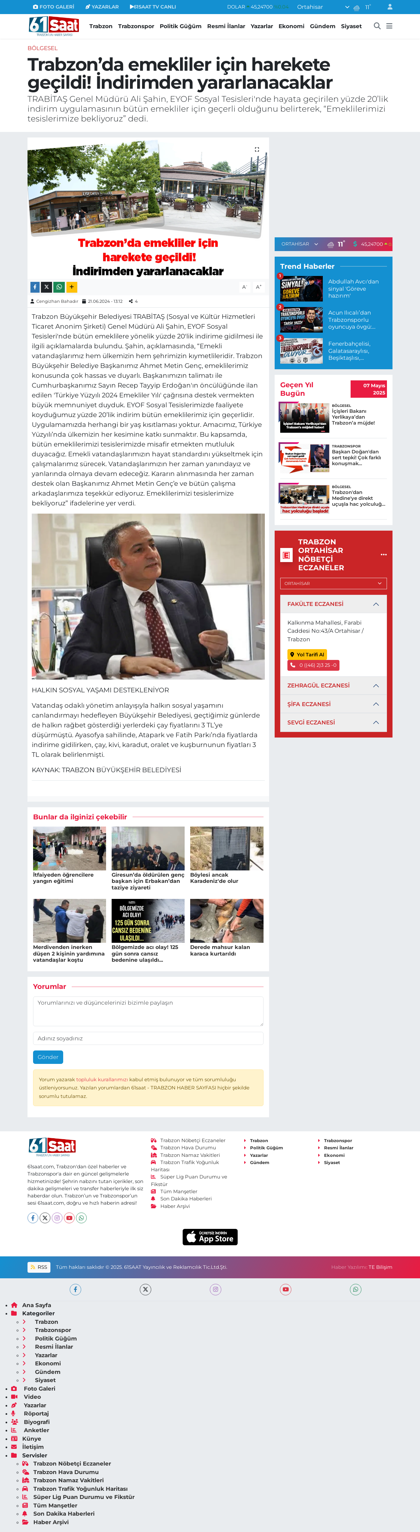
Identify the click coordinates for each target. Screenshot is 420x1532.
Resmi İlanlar (226, 26)
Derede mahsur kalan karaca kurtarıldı (220, 950)
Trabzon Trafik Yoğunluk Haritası (75, 1489)
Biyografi (30, 1422)
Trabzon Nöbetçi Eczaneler (188, 1140)
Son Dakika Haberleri (181, 1199)
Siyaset (351, 26)
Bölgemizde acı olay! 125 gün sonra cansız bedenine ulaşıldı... (145, 953)
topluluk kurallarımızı (102, 1080)
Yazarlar (262, 26)
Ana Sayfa (31, 1305)
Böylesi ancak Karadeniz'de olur (214, 878)
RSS (39, 1267)
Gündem (323, 26)
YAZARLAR (102, 7)
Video (26, 1397)
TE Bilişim (381, 1267)
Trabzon (101, 26)
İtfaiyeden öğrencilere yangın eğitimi (63, 878)
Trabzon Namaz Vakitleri (185, 1155)
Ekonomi (291, 26)
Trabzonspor (136, 26)
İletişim (27, 1447)
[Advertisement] (334, 183)
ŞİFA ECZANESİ (309, 704)
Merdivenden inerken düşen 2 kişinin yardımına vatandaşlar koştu (69, 953)
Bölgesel (42, 48)
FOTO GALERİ (53, 7)
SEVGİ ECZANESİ (311, 722)
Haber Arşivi (170, 1206)
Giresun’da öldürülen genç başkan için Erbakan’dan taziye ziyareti (148, 881)
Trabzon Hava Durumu (183, 1148)
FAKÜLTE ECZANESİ (315, 604)
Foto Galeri (33, 1388)
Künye (26, 1438)
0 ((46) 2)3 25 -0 (313, 665)
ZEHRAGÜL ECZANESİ (318, 685)
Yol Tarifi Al (307, 655)
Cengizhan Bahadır (57, 301)
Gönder (48, 1057)
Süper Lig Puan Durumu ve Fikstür (78, 1497)
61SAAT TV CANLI (153, 7)
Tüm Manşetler (174, 1192)
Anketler (30, 1430)
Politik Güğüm (181, 26)
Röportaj (30, 1413)
